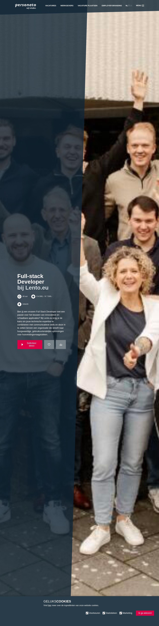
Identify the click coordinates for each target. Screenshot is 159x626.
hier (49, 605)
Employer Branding (112, 6)
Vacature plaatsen (87, 6)
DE (131, 6)
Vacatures (50, 6)
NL (127, 6)
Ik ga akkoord (145, 613)
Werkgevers (66, 6)
